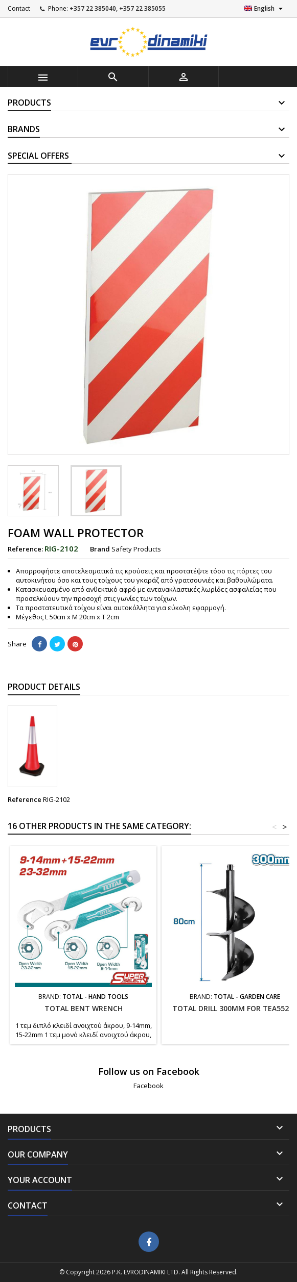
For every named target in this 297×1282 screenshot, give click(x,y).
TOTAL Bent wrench (83, 1008)
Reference (24, 799)
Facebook (148, 1085)
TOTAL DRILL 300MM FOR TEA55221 (234, 1008)
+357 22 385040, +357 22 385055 (118, 8)
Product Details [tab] (44, 686)
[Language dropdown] (264, 8)
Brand (100, 549)
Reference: (25, 549)
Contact (19, 8)
